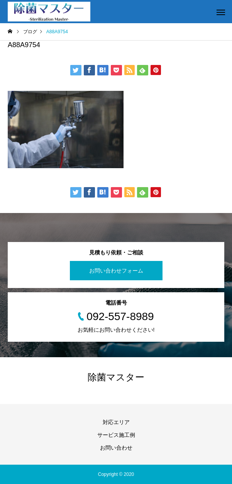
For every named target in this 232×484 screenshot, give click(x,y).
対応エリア (116, 422)
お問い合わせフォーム (116, 271)
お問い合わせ (116, 448)
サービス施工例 (116, 435)
